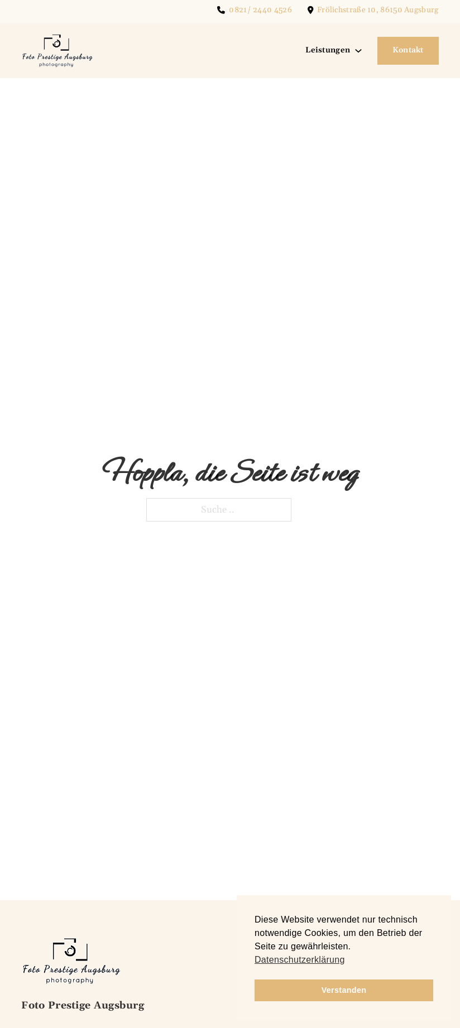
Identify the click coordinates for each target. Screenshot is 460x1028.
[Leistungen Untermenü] (358, 51)
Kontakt (408, 50)
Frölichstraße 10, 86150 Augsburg (378, 10)
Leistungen (327, 50)
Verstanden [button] (344, 990)
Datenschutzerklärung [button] (300, 959)
